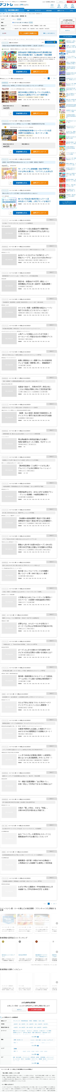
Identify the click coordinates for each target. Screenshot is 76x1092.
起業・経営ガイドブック (25, 1031)
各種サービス (3, 1067)
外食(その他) (68, 1042)
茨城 (52, 1077)
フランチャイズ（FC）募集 (25, 1024)
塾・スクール (3, 1047)
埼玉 (61, 1077)
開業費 (40, 974)
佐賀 (55, 1087)
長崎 (58, 1087)
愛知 (32, 1082)
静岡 (29, 1082)
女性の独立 (49, 10)
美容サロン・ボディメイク (6, 1057)
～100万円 (15, 942)
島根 (4, 1087)
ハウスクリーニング (25, 976)
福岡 (52, 1087)
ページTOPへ (63, 1020)
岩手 (29, 1077)
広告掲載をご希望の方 (50, 1)
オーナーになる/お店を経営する (41, 1028)
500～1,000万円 (37, 942)
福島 (41, 1077)
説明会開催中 (50, 42)
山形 (38, 1077)
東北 (15, 966)
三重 (35, 1082)
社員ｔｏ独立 (42, 936)
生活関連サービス (48, 1067)
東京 (66, 1077)
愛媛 (32, 1087)
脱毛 (32, 1057)
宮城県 (32, 966)
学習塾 (17, 976)
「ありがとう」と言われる (32, 946)
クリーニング (50, 974)
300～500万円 (30, 942)
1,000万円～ (45, 942)
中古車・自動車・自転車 (24, 1064)
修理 (14, 976)
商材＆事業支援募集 (42, 1024)
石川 (10, 1082)
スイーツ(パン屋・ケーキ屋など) (26, 1044)
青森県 (24, 966)
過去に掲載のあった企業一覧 (41, 1031)
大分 (64, 1087)
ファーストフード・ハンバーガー (57, 1042)
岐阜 (26, 1082)
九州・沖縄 (53, 1086)
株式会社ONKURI (23, 870)
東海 (26, 1081)
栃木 (55, 1077)
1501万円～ (46, 939)
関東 (52, 1075)
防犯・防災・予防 (32, 1067)
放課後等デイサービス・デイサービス (27, 1054)
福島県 (45, 966)
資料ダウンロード (39, 72)
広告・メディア (45, 1069)
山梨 (73, 1077)
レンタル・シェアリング (47, 955)
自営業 (37, 972)
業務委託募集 (8, 1028)
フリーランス (35, 949)
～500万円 (15, 939)
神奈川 (69, 1077)
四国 (26, 1086)
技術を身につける (46, 947)
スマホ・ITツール (23, 1060)
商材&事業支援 (24, 936)
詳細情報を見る (21, 72)
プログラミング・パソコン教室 (36, 1047)
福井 (13, 1082)
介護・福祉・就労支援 (5, 1053)
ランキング (38, 10)
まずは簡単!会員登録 (36, 924)
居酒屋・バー (33, 958)
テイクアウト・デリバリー (58, 1044)
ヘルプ (43, 1)
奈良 (64, 1082)
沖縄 (73, 1087)
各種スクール (47, 1047)
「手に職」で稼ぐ (8, 1031)
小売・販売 (38, 955)
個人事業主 (27, 974)
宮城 (32, 1077)
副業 (28, 10)
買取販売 (33, 1064)
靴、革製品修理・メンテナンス (26, 1050)
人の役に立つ (42, 946)
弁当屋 (73, 1042)
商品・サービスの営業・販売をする (58, 1028)
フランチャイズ (16, 936)
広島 (10, 1087)
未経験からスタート (17, 947)
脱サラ (22, 974)
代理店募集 (42, 972)
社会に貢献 (42, 949)
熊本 (61, 1087)
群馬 (58, 1077)
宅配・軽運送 (66, 1067)
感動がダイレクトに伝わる (19, 946)
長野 (4, 1082)
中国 (1, 1086)
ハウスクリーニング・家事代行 (52, 1050)
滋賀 (52, 1082)
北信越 (1, 1081)
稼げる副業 (18, 972)
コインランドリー (23, 1067)
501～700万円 (22, 939)
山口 (13, 1087)
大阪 (58, 1082)
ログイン (61, 1)
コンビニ (32, 955)
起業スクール (60, 10)
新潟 (1, 1082)
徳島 (26, 1087)
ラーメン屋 (42, 1042)
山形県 (41, 966)
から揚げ (36, 1044)
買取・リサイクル (4, 1063)
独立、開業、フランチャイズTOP (7, 13)
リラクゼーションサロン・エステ (58, 1057)
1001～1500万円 (38, 939)
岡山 (7, 1087)
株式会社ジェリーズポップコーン (8, 871)
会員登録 (71, 1)
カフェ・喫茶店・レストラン (44, 958)
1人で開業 (49, 946)
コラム (71, 10)
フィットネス (47, 1057)
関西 (52, 1081)
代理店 (30, 936)
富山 (7, 1082)
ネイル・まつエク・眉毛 (24, 1057)
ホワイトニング (50, 972)
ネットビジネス (16, 974)
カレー (47, 1042)
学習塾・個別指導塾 (23, 1047)
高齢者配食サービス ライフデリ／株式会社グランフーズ (41, 871)
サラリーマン (35, 974)
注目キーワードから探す (58, 1031)
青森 (26, 1077)
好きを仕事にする (17, 949)
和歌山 (67, 1082)
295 (21, 5)
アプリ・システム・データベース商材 (42, 1060)
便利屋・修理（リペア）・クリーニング (9, 1050)
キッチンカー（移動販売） (45, 1044)
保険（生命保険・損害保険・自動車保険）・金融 (30, 1069)
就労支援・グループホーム (55, 1054)
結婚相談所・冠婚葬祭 (57, 1067)
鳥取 (1, 1087)
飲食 (16, 13)
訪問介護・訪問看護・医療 (43, 1054)
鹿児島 (69, 1087)
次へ (54, 78)
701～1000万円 (30, 939)
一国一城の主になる (26, 949)
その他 (51, 1069)
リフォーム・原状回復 (39, 1050)
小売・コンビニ (17, 955)
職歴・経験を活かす (36, 947)
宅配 (47, 976)
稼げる (44, 974)
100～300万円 (22, 942)
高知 (35, 1087)
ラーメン (39, 976)
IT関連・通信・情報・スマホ (6, 1060)
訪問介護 (33, 972)
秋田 (35, 1077)
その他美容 (68, 1057)
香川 (29, 1087)
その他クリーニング (64, 1050)
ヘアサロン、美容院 (38, 1057)
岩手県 (28, 966)
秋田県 (37, 966)
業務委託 (35, 936)
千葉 (64, 1077)
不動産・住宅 (40, 1067)
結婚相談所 (33, 976)
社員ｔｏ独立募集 (24, 1028)
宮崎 (66, 1087)
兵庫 (61, 1082)
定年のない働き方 (27, 947)
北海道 (15, 963)
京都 (55, 1082)
